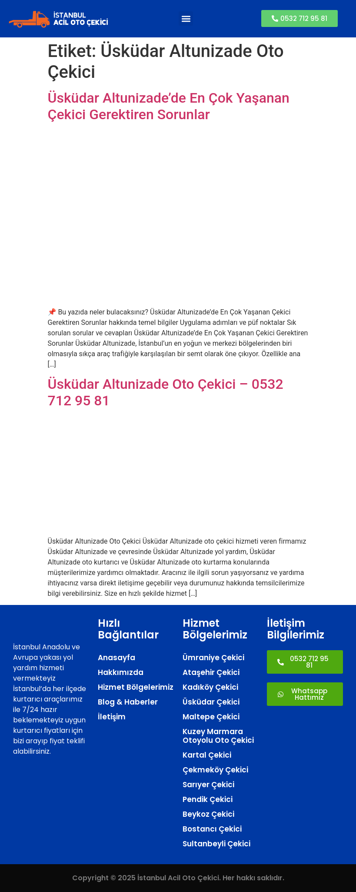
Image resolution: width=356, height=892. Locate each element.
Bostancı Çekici (212, 829)
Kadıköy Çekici (210, 687)
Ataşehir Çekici (211, 672)
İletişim (112, 717)
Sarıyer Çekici (208, 784)
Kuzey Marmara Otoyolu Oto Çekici (218, 735)
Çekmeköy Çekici (215, 770)
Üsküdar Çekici (211, 702)
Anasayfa (116, 657)
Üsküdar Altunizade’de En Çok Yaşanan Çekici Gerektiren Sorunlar (168, 106)
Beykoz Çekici (208, 814)
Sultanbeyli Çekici (216, 844)
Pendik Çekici (208, 799)
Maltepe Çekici (211, 717)
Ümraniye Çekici (213, 657)
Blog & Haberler (128, 702)
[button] (186, 18)
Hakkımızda (120, 672)
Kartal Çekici (207, 755)
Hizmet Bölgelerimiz (135, 687)
